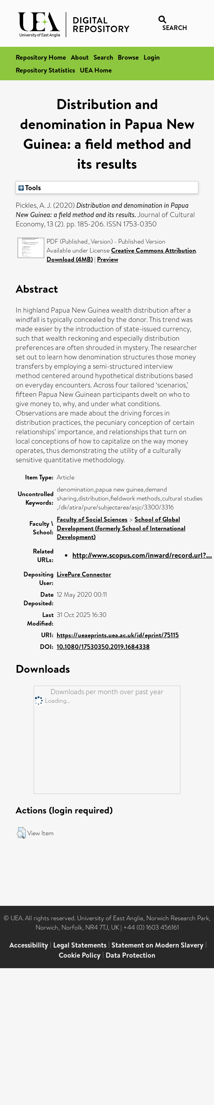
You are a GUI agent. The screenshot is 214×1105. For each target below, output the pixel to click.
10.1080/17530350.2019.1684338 (103, 646)
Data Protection (130, 955)
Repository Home (41, 57)
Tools (29, 187)
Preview (107, 259)
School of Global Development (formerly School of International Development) (121, 528)
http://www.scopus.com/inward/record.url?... (142, 555)
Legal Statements (79, 945)
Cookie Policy (80, 955)
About (80, 57)
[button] (21, 833)
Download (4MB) (70, 259)
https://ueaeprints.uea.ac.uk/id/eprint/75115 (118, 635)
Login (152, 57)
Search (103, 57)
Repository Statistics (45, 69)
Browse (128, 57)
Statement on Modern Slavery (157, 945)
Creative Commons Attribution (153, 250)
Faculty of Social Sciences (92, 519)
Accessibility (28, 945)
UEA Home (96, 69)
